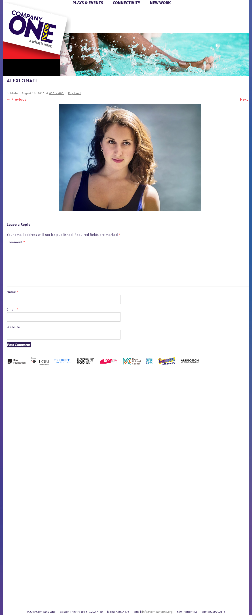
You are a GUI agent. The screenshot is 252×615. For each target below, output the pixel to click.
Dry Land (74, 93)
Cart (169, 13)
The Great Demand (28, 596)
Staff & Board (214, 475)
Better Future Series (74, 402)
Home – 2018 (242, 402)
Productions (143, 603)
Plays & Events (87, 2)
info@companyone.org (157, 612)
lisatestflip (58, 482)
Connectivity (126, 2)
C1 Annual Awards (215, 596)
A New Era (35, 402)
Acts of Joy (54, 402)
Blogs (167, 562)
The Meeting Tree (66, 596)
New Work (160, 2)
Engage (172, 26)
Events (168, 603)
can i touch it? (157, 402)
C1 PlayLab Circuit (169, 502)
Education (207, 408)
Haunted (234, 408)
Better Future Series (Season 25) (93, 395)
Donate (199, 13)
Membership (68, 482)
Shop (206, 19)
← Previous (16, 99)
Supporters (208, 603)
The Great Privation (38, 596)
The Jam (59, 26)
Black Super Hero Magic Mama (120, 395)
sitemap (106, 26)
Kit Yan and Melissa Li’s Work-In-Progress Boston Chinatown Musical (39, 449)
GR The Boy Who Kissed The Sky (224, 388)
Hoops (20, 19)
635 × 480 (56, 93)
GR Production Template (217, 402)
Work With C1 (83, 596)
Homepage (10, 482)
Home (10, 13)
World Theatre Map (169, 549)
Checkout (178, 408)
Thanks (190, 26)
